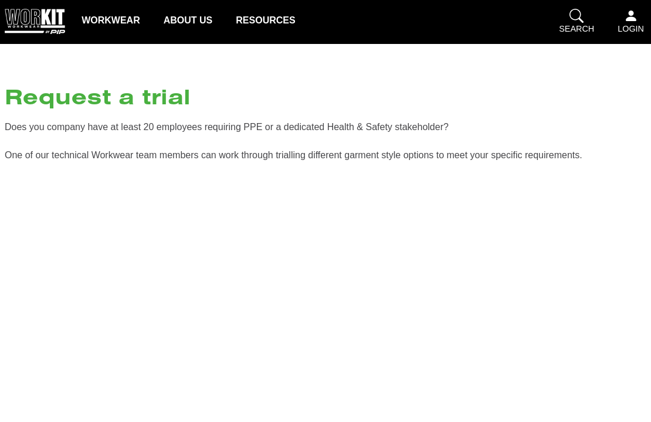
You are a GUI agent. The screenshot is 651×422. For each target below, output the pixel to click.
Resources (265, 20)
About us (188, 20)
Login (631, 21)
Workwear (111, 20)
